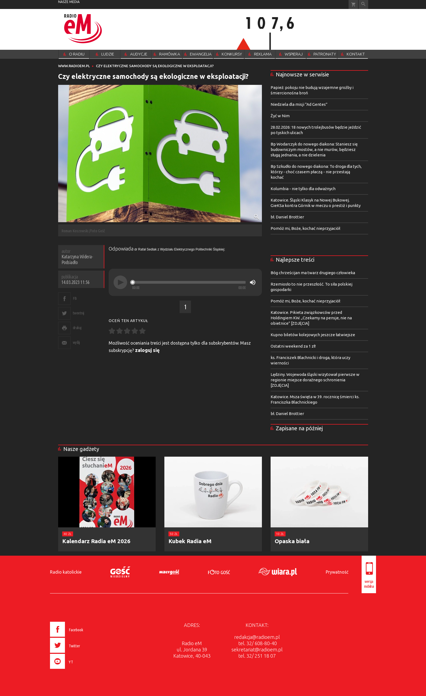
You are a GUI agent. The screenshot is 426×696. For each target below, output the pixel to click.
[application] (185, 282)
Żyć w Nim (280, 115)
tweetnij (78, 313)
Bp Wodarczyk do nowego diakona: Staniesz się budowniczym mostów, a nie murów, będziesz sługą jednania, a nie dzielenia (314, 149)
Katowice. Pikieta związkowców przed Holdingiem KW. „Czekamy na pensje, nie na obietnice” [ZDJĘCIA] (311, 318)
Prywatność (337, 572)
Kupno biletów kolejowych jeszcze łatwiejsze (313, 334)
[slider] (189, 282)
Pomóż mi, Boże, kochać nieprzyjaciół (305, 228)
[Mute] (252, 282)
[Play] (120, 282)
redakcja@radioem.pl (257, 637)
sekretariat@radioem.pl (257, 649)
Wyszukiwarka (363, 4)
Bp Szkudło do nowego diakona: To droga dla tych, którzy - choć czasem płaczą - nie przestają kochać (316, 172)
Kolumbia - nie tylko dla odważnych (303, 188)
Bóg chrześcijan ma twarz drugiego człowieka (313, 272)
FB (75, 298)
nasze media (69, 2)
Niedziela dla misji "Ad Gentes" (299, 104)
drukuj (77, 327)
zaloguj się (147, 350)
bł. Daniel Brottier (287, 217)
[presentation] (78, 669)
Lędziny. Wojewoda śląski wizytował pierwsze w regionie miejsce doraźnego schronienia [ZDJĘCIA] (315, 380)
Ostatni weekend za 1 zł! (293, 346)
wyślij (76, 342)
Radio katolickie (66, 572)
